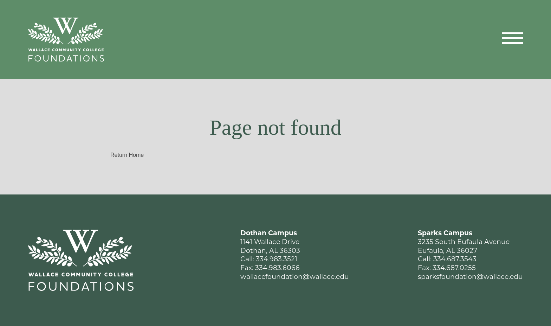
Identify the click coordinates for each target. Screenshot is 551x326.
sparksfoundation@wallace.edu (470, 277)
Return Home (127, 155)
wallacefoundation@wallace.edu (294, 277)
